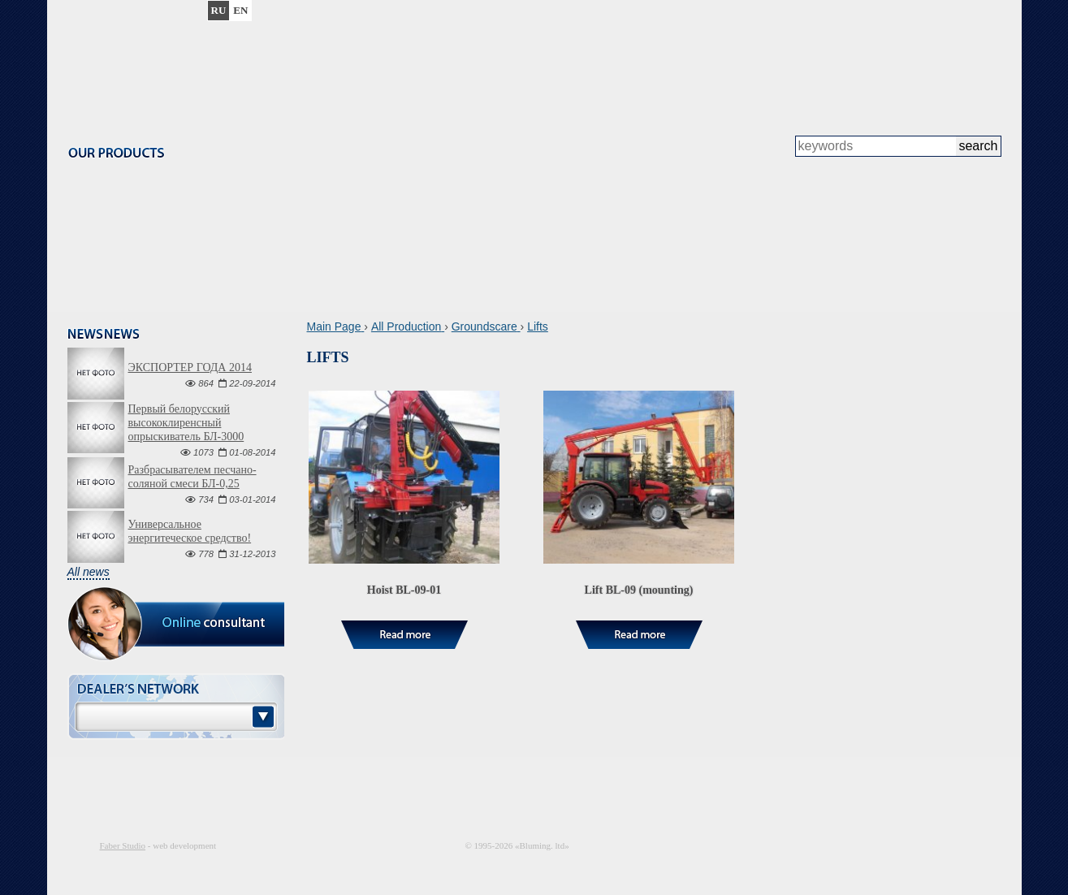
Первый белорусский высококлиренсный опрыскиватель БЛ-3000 (186, 423)
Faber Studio (123, 845)
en (240, 10)
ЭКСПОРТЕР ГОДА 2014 (190, 367)
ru (219, 10)
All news (88, 571)
